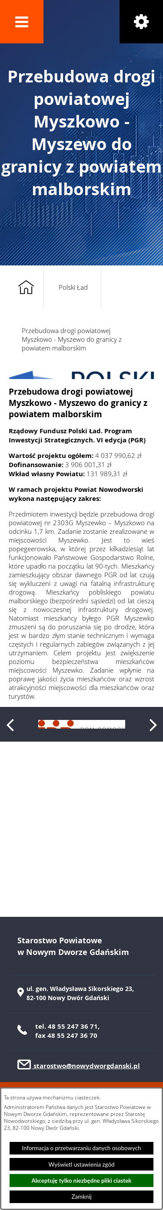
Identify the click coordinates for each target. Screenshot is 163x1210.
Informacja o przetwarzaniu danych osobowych (81, 1148)
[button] (21, 21)
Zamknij (81, 1196)
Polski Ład (73, 287)
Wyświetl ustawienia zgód (82, 1164)
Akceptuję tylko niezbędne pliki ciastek (82, 1180)
